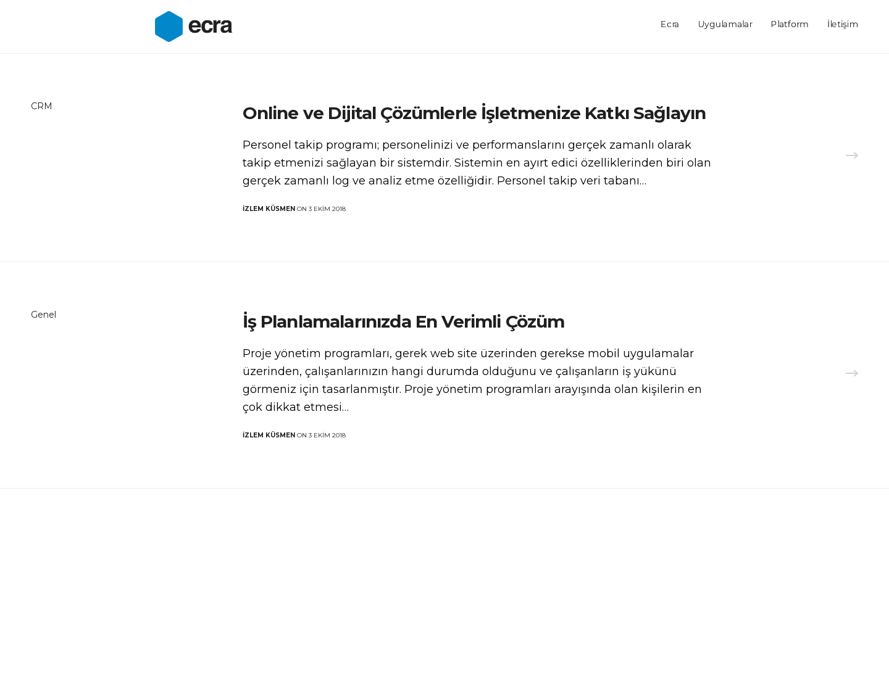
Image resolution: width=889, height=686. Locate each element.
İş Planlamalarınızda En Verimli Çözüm (404, 321)
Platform (789, 25)
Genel (43, 314)
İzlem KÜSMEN (269, 209)
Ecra (670, 25)
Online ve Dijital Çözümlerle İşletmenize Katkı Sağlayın (474, 112)
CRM (41, 106)
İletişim (842, 25)
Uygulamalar (725, 25)
